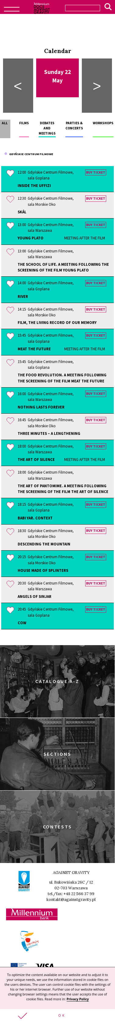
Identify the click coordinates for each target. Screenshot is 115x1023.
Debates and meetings (47, 128)
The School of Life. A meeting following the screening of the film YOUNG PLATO (63, 267)
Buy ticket (95, 172)
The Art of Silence (61, 459)
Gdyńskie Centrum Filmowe (28, 154)
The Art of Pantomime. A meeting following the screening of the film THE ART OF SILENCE (63, 488)
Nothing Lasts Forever (41, 407)
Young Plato (61, 238)
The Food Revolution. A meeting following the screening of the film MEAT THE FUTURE (62, 377)
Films (24, 123)
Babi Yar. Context (35, 517)
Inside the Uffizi (34, 185)
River (23, 296)
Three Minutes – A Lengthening (49, 433)
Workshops (103, 123)
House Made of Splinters (43, 570)
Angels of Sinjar (34, 596)
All (5, 123)
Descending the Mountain (44, 543)
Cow (22, 622)
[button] (57, 1016)
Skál (22, 211)
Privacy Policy (78, 999)
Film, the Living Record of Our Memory (57, 322)
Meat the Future (61, 349)
